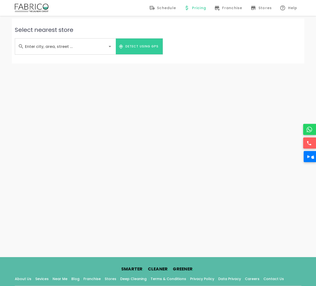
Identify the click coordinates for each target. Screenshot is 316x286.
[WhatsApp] (310, 129)
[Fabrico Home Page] (31, 7)
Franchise (92, 278)
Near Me (60, 278)
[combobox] (65, 46)
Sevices (42, 278)
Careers (252, 278)
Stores (110, 278)
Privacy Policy (202, 278)
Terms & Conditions (168, 278)
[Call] (310, 143)
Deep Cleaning (133, 278)
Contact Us (273, 278)
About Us (23, 278)
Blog (75, 278)
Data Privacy (229, 278)
